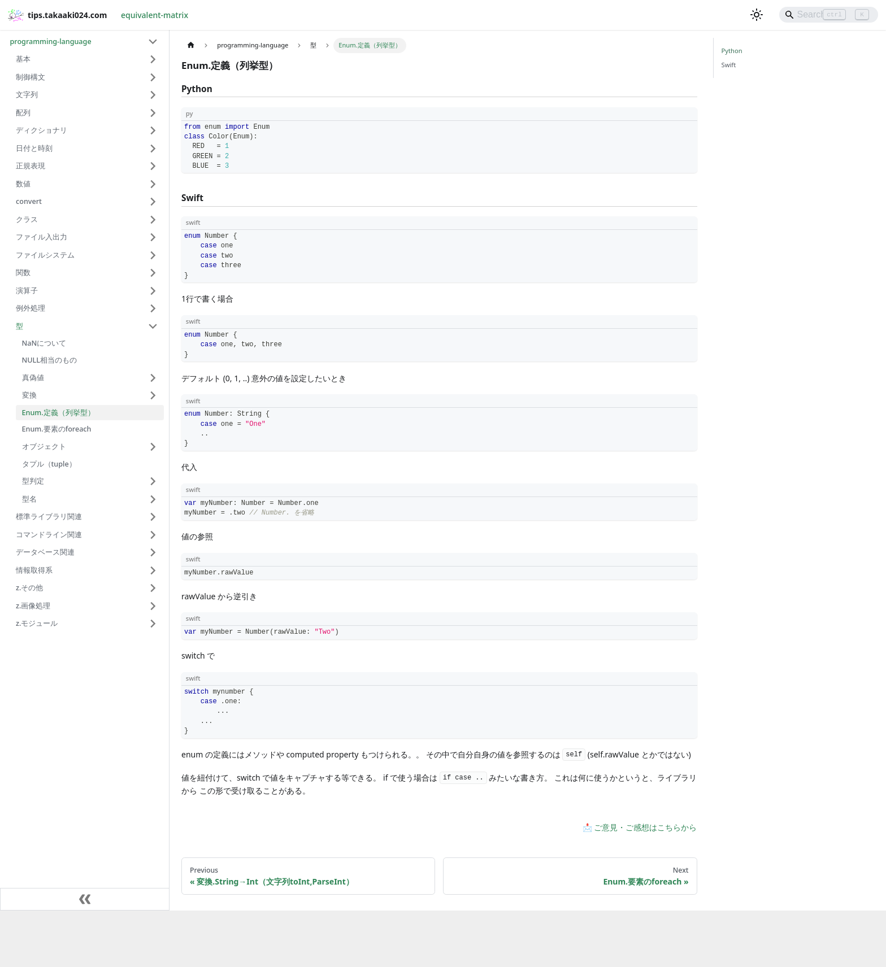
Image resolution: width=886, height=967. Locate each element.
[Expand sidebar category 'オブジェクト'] (153, 447)
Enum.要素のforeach (57, 429)
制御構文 (30, 77)
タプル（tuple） (49, 464)
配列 (23, 112)
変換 (29, 395)
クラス (27, 219)
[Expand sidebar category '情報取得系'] (153, 570)
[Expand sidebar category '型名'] (153, 499)
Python (732, 50)
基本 (23, 59)
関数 (23, 272)
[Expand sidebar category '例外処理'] (153, 308)
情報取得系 (34, 570)
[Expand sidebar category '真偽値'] (153, 377)
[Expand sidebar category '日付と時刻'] (153, 148)
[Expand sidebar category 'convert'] (153, 202)
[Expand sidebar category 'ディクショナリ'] (153, 130)
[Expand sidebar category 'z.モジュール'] (153, 623)
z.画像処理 (33, 606)
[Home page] (190, 45)
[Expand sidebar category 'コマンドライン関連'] (153, 535)
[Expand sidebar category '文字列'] (153, 95)
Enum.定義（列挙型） (58, 412)
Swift (729, 64)
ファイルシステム (45, 255)
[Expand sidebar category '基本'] (153, 59)
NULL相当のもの (49, 360)
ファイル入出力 (41, 237)
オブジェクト (44, 446)
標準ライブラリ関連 (49, 516)
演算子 (27, 290)
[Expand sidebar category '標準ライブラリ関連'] (153, 517)
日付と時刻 (34, 148)
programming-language (51, 41)
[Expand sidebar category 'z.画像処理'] (153, 606)
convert (29, 201)
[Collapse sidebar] (85, 899)
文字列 (27, 94)
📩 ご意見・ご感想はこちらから (640, 827)
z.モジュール (37, 623)
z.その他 (29, 588)
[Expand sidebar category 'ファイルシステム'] (153, 255)
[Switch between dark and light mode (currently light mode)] (757, 15)
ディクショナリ (41, 130)
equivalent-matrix (154, 15)
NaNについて (44, 343)
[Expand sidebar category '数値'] (153, 184)
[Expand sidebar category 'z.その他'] (153, 588)
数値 (23, 184)
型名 (29, 499)
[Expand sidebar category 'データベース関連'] (153, 552)
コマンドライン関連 (49, 534)
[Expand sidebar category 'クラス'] (153, 220)
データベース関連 (45, 552)
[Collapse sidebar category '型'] (153, 326)
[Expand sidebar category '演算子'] (153, 291)
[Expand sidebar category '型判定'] (153, 481)
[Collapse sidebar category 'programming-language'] (153, 42)
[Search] (828, 15)
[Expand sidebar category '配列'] (153, 113)
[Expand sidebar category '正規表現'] (153, 166)
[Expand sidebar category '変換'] (153, 395)
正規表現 (30, 166)
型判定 (33, 481)
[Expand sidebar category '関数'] (153, 273)
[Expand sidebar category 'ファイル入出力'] (153, 237)
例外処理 (30, 308)
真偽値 (33, 377)
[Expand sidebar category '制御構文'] (153, 77)
